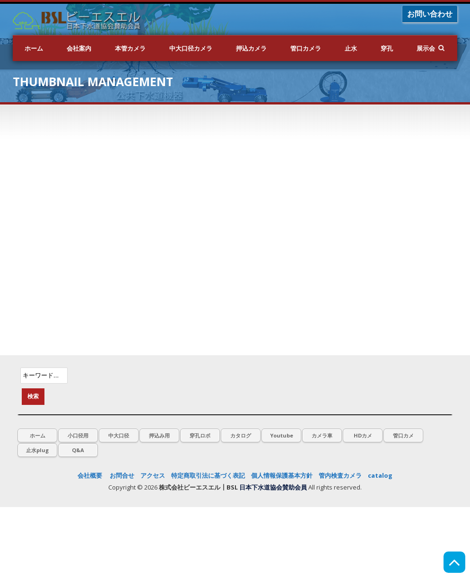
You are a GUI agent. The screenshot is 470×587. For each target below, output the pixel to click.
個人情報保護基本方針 (282, 475)
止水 (351, 48)
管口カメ (403, 435)
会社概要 (90, 475)
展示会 (426, 48)
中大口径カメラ (190, 48)
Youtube (281, 435)
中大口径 (118, 435)
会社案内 (79, 48)
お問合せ (122, 475)
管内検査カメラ (340, 475)
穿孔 (387, 48)
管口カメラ (305, 48)
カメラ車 (322, 435)
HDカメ (363, 435)
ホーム (34, 48)
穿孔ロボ (200, 435)
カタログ (240, 435)
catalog (380, 475)
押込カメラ (251, 48)
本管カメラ (130, 48)
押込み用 (159, 435)
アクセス (152, 475)
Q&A (78, 450)
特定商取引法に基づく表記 (208, 475)
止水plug (37, 450)
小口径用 (78, 435)
